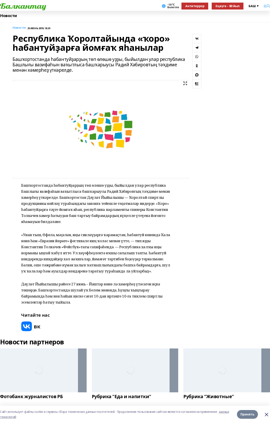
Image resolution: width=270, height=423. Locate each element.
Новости (8, 15)
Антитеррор (194, 6)
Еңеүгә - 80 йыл (228, 6)
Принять (247, 414)
